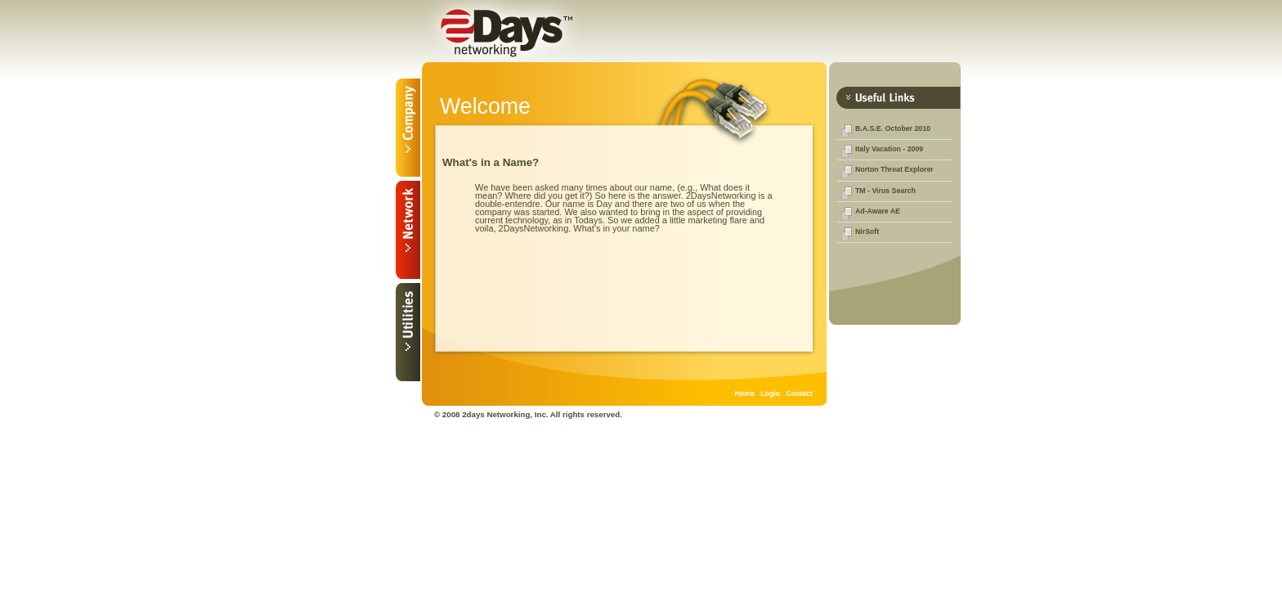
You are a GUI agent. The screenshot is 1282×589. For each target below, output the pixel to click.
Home (745, 393)
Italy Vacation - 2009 (889, 149)
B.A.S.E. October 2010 (892, 128)
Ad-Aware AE (877, 211)
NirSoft (867, 231)
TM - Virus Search (885, 191)
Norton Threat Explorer (894, 169)
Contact (799, 393)
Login (770, 393)
